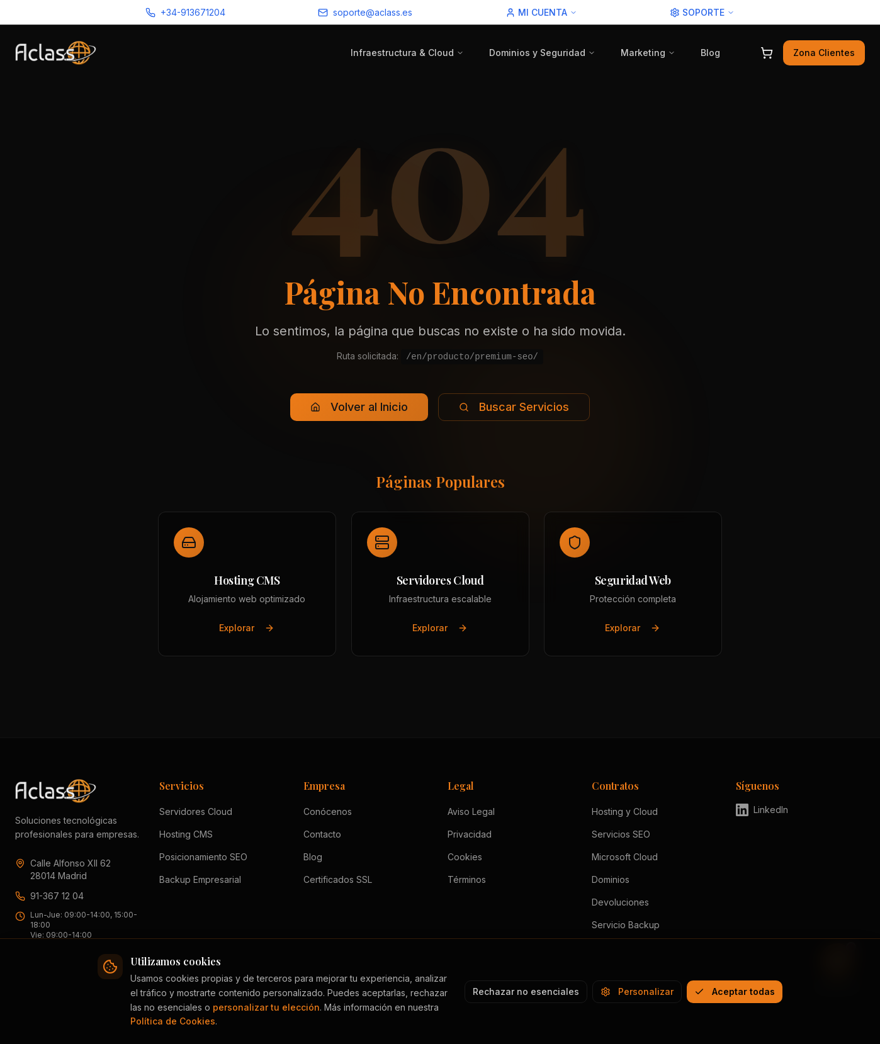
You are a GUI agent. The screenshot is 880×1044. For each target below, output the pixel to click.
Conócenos (327, 811)
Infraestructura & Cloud (407, 52)
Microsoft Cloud (625, 856)
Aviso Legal (471, 811)
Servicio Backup (626, 924)
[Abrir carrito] (766, 53)
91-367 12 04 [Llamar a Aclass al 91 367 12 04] (57, 895)
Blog (710, 52)
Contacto (322, 834)
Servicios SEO (621, 834)
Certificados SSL (337, 879)
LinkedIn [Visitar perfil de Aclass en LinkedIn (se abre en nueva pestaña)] (762, 810)
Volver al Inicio (359, 406)
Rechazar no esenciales (526, 991)
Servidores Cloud (195, 811)
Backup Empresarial (200, 879)
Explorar (246, 627)
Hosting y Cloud (625, 811)
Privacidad (470, 834)
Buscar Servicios (514, 406)
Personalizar (637, 991)
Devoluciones (620, 902)
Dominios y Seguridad (542, 52)
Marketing (648, 52)
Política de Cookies (172, 1021)
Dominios (610, 879)
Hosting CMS (186, 834)
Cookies (465, 856)
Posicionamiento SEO (203, 856)
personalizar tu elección (266, 1007)
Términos (467, 879)
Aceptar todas (734, 991)
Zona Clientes (824, 52)
